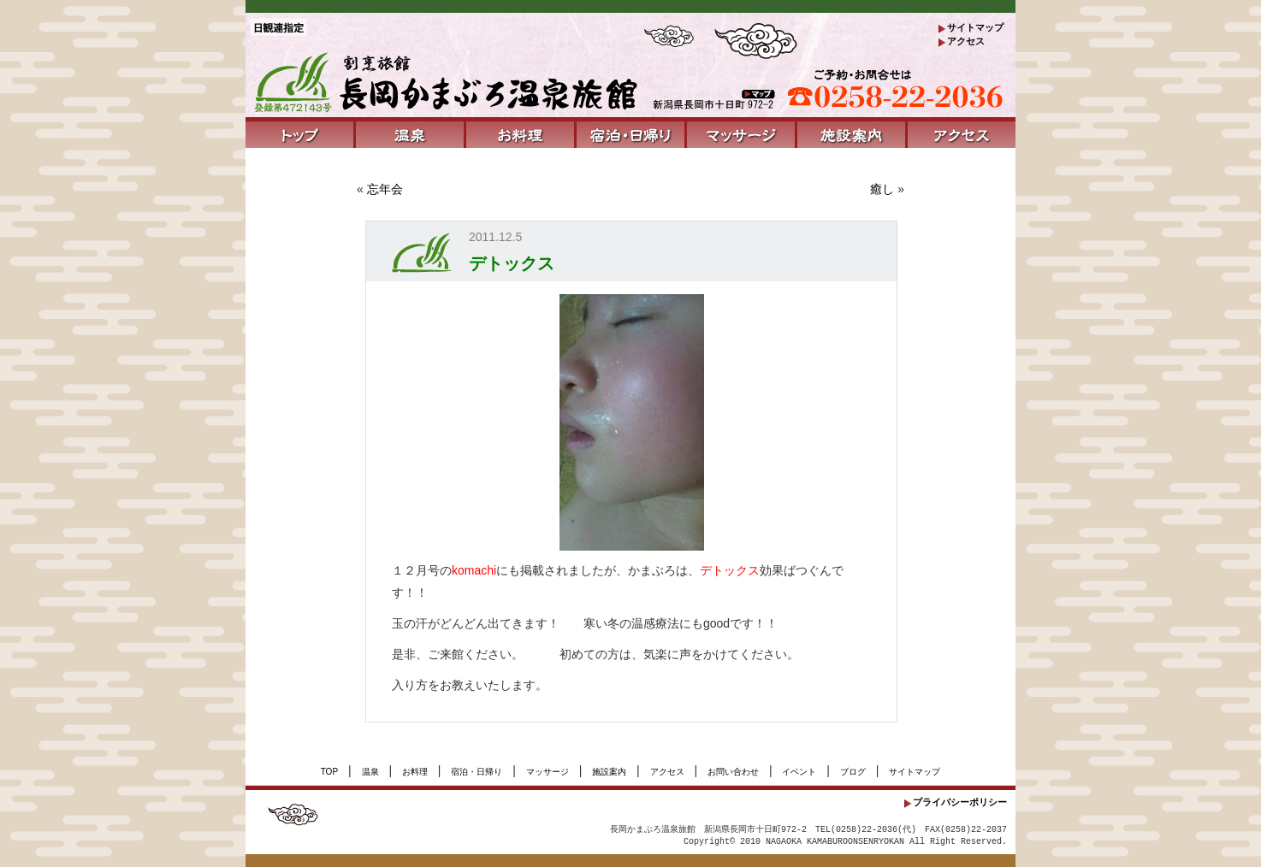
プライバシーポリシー (960, 802)
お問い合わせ (733, 771)
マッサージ (547, 771)
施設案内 (609, 771)
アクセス (966, 41)
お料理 (415, 771)
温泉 (370, 771)
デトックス (511, 263)
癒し (882, 189)
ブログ (853, 771)
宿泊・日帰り (476, 771)
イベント (799, 771)
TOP (329, 771)
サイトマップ (975, 27)
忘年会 (385, 189)
